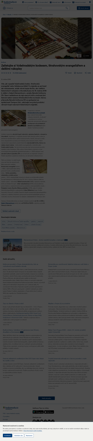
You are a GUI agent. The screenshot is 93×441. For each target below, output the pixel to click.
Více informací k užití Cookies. (32, 430)
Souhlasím (7, 435)
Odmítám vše (18, 435)
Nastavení (29, 435)
